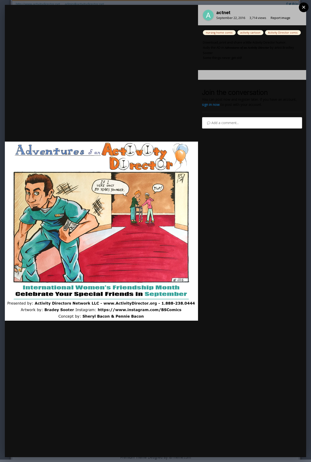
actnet (223, 12)
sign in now (211, 104)
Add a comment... (223, 122)
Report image (280, 18)
